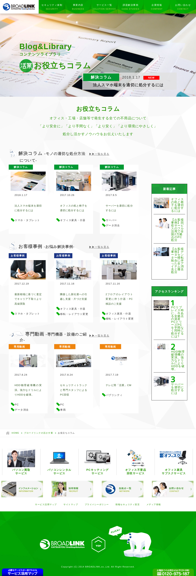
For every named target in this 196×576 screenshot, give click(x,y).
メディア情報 (153, 505)
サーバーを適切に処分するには (119, 208)
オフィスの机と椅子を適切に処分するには (73, 208)
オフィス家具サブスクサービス (174, 462)
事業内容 (78, 7)
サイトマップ (70, 505)
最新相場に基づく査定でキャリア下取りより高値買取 (28, 299)
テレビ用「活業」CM (118, 385)
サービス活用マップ (46, 505)
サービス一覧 (104, 7)
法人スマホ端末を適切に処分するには (28, 208)
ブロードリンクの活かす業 (38, 433)
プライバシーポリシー (97, 505)
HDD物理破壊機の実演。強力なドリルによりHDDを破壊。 (28, 390)
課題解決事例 (131, 7)
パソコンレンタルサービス (59, 462)
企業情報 (157, 7)
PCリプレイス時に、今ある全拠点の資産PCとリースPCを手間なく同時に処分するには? (177, 322)
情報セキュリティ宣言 (128, 505)
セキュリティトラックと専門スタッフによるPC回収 (73, 390)
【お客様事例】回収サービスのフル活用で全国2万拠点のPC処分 (177, 230)
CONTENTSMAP (22, 572)
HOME (15, 433)
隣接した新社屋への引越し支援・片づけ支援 (73, 297)
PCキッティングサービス (97, 462)
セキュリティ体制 (52, 7)
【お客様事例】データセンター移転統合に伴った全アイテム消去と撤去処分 (177, 260)
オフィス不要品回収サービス (136, 462)
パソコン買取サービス (21, 462)
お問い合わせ (183, 7)
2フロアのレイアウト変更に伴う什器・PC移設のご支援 (119, 299)
